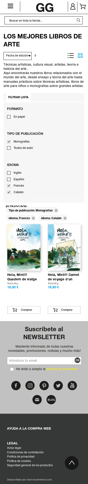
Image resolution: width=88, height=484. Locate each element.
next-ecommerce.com (39, 480)
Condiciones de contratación (25, 452)
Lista (71, 55)
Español (19, 179)
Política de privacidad (20, 456)
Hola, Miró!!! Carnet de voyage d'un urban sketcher (63, 279)
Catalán (19, 192)
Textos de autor (23, 148)
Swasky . (13, 283)
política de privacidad (62, 369)
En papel (19, 117)
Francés (19, 185)
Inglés (17, 173)
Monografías (22, 141)
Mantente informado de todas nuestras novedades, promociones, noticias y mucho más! (44, 349)
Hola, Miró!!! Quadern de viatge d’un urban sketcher (23, 279)
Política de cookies (19, 461)
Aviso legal (14, 448)
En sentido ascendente (36, 55)
